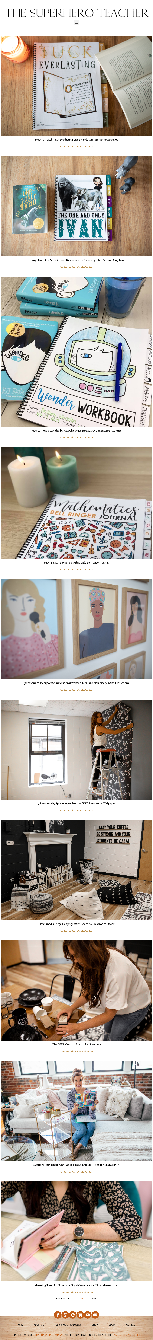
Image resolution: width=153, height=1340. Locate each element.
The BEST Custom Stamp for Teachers (76, 1044)
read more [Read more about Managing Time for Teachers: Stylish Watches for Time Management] (76, 1292)
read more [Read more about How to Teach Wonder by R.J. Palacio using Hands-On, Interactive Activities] (76, 437)
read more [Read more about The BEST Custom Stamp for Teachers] (76, 1051)
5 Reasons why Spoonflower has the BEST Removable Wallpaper (76, 803)
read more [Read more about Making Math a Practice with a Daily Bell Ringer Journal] (76, 569)
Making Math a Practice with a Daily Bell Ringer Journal (76, 562)
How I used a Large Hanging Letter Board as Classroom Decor (76, 924)
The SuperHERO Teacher (49, 1335)
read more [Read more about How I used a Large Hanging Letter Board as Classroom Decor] (76, 930)
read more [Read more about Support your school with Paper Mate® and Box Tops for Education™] (76, 1171)
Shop (95, 1325)
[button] (76, 22)
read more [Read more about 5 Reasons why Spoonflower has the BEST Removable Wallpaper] (76, 810)
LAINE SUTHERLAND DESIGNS (128, 1335)
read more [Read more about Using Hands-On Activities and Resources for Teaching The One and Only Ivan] (76, 266)
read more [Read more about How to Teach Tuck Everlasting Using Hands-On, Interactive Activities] (76, 146)
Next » (95, 1298)
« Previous (60, 1298)
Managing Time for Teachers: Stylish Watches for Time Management (76, 1285)
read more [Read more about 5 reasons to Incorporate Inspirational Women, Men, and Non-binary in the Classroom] (76, 689)
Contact (131, 1325)
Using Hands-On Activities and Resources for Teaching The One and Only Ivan (77, 260)
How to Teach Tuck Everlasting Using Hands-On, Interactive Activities (76, 139)
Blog (112, 1325)
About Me (39, 1325)
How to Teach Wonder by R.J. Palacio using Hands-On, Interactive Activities (76, 430)
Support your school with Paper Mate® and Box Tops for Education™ (76, 1165)
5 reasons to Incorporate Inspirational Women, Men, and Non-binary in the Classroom (76, 683)
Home (20, 1325)
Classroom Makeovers (68, 1325)
